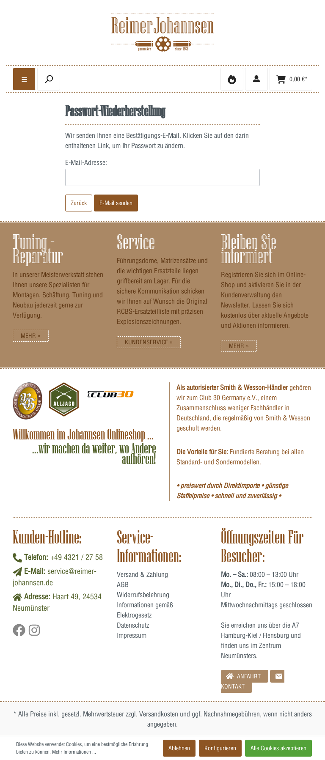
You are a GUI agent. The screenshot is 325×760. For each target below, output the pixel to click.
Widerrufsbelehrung (143, 594)
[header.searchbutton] (48, 79)
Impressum (131, 635)
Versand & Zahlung (142, 574)
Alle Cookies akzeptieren (278, 748)
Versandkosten (158, 714)
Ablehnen (179, 748)
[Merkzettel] (231, 79)
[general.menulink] (24, 79)
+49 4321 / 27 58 (76, 557)
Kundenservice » (149, 342)
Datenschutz (133, 625)
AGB (123, 584)
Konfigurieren (220, 748)
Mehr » (31, 336)
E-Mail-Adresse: (86, 162)
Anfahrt (243, 676)
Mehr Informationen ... (74, 752)
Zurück (79, 203)
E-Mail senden (115, 203)
